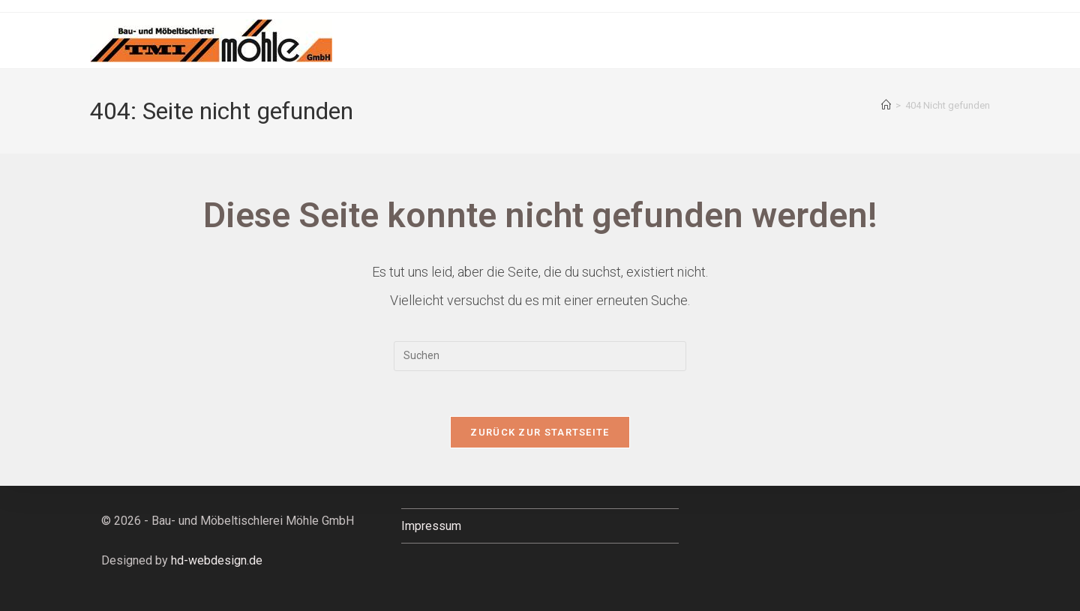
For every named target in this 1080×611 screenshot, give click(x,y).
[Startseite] (886, 105)
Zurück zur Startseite (539, 432)
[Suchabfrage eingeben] (540, 356)
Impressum (431, 526)
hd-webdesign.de (216, 560)
